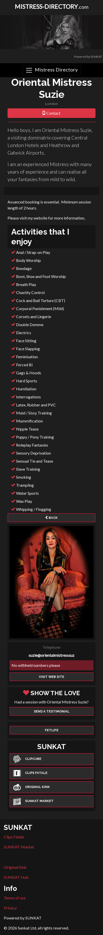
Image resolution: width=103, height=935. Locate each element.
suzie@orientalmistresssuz (51, 655)
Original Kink (15, 867)
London (51, 104)
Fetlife (51, 730)
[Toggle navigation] (51, 70)
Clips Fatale (14, 836)
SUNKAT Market (19, 846)
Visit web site (51, 677)
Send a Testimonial (51, 711)
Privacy (10, 907)
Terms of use (15, 897)
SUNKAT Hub (16, 877)
